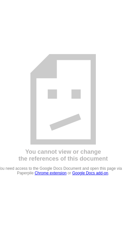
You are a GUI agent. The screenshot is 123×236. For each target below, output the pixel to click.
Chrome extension (50, 173)
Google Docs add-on (90, 173)
